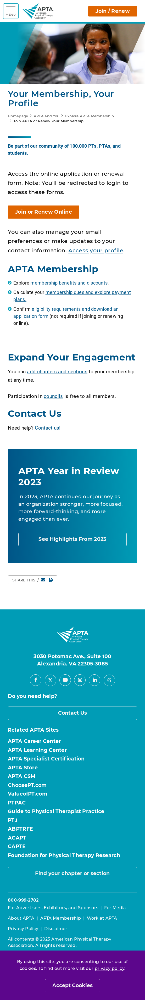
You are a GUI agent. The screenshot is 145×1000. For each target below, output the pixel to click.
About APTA (21, 918)
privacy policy (109, 968)
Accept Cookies (72, 985)
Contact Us (72, 713)
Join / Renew (113, 11)
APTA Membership (60, 918)
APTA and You (47, 116)
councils (53, 396)
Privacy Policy (23, 928)
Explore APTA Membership (89, 116)
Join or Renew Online (43, 212)
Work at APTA (102, 918)
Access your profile (95, 250)
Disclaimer (56, 928)
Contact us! (47, 427)
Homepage (18, 116)
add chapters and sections (57, 371)
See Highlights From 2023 (72, 539)
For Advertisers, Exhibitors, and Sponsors (53, 907)
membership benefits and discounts (69, 283)
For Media (115, 907)
